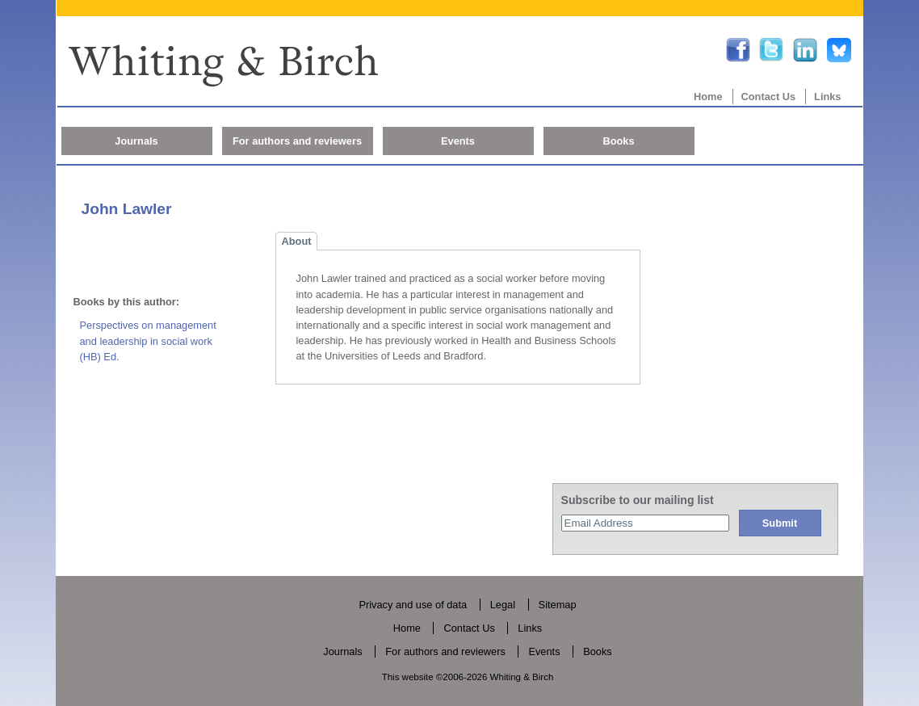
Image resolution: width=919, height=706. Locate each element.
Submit (779, 523)
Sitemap (558, 605)
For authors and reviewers (297, 141)
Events (458, 141)
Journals (136, 141)
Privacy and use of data (413, 605)
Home (708, 96)
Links (827, 96)
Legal (502, 605)
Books (618, 141)
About (297, 241)
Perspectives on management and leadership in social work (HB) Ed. (148, 340)
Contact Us (768, 96)
